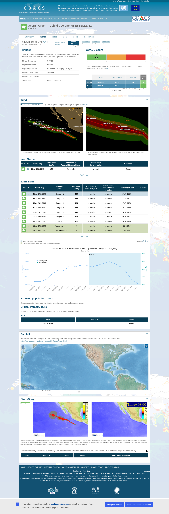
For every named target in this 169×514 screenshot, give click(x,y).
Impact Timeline (28, 159)
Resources (89, 37)
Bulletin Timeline (28, 182)
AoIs (50, 298)
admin (146, 1)
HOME (23, 19)
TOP (146, 99)
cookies (147, 471)
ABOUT (108, 19)
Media (75, 37)
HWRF (96, 42)
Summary (29, 37)
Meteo (54, 37)
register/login (137, 1)
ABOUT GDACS (112, 467)
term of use (117, 1)
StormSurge (28, 399)
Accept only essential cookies (139, 505)
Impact (43, 37)
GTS (65, 37)
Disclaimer (77, 471)
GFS (86, 42)
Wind (100, 77)
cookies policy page (60, 504)
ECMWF (106, 42)
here (107, 68)
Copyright (86, 471)
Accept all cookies (114, 505)
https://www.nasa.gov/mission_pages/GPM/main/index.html (44, 341)
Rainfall (133, 77)
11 (28, 169)
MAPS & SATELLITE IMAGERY (75, 19)
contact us (127, 1)
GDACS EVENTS (34, 19)
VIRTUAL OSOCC (52, 19)
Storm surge (117, 77)
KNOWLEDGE (97, 19)
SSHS (85, 105)
